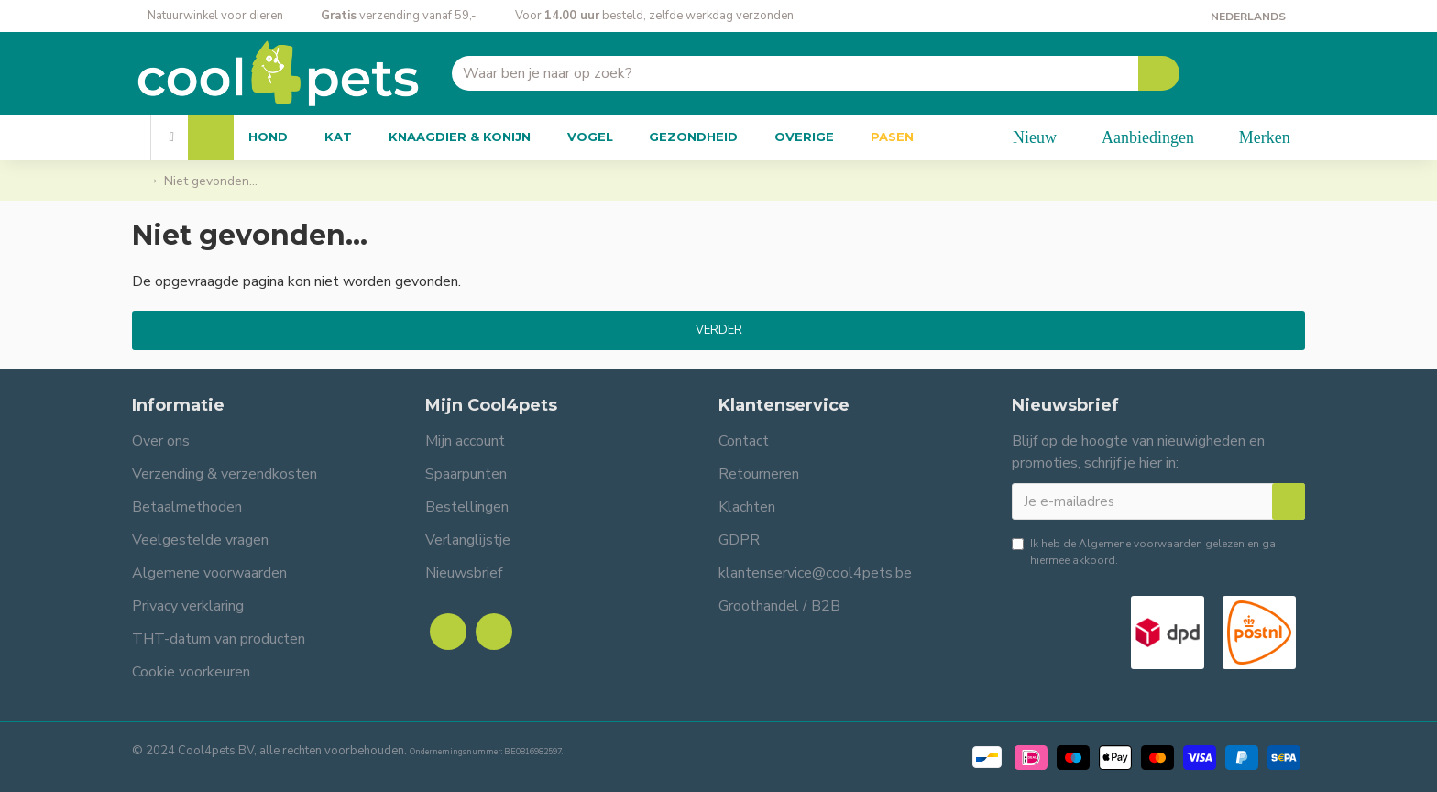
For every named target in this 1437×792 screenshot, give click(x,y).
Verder (719, 330)
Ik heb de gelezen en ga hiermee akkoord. (1144, 551)
